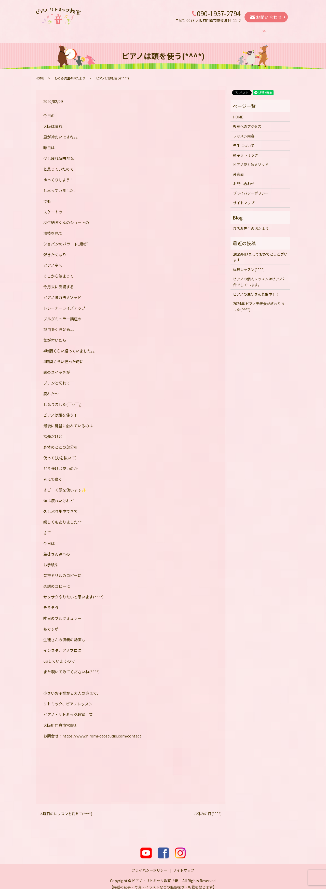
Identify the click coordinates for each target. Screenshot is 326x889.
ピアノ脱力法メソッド (221, 31)
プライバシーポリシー (251, 188)
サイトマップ (243, 197)
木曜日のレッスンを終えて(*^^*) (65, 808)
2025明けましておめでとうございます (260, 252)
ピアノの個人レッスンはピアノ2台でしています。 (258, 276)
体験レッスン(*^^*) (249, 264)
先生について (150, 31)
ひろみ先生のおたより (70, 73)
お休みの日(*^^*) (208, 808)
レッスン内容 (120, 31)
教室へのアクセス (87, 31)
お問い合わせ (266, 17)
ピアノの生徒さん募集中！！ (256, 289)
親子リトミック (182, 31)
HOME (59, 31)
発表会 (252, 31)
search (271, 31)
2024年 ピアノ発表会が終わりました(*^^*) (258, 301)
